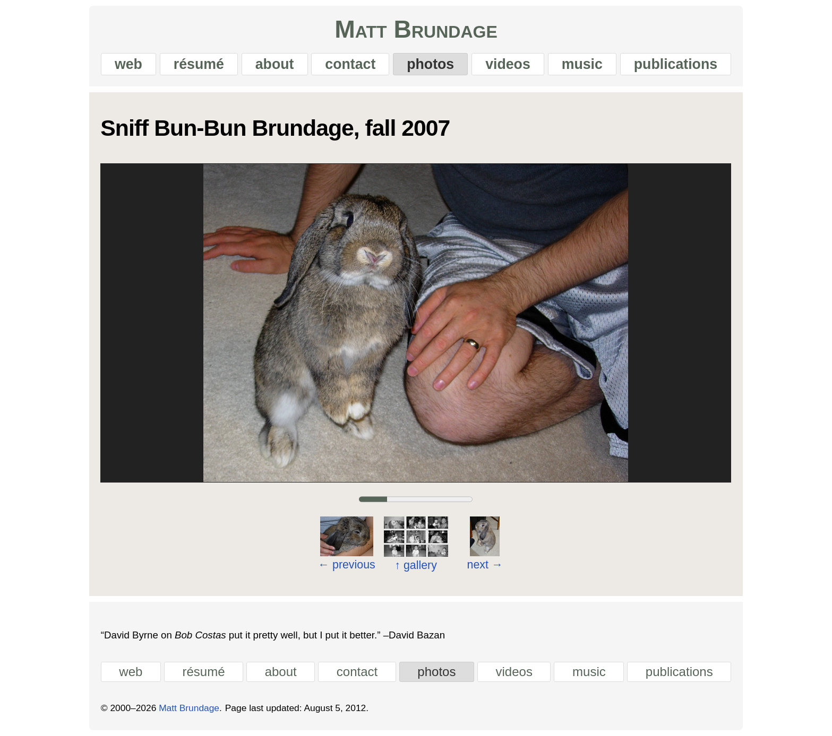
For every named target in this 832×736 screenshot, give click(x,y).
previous (346, 564)
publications (675, 64)
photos (430, 64)
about (274, 64)
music (582, 64)
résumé (199, 64)
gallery (416, 564)
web (128, 64)
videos (507, 64)
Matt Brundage (415, 29)
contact (350, 64)
